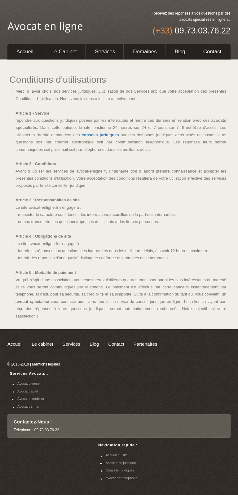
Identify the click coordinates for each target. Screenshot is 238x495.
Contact (212, 52)
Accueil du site (117, 455)
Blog (180, 52)
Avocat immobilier (30, 399)
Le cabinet (64, 52)
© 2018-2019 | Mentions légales (33, 364)
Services (105, 52)
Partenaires (145, 344)
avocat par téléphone (122, 478)
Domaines (145, 52)
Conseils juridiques (120, 470)
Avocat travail (27, 391)
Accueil (24, 52)
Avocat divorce (28, 383)
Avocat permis (28, 406)
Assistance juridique (121, 463)
